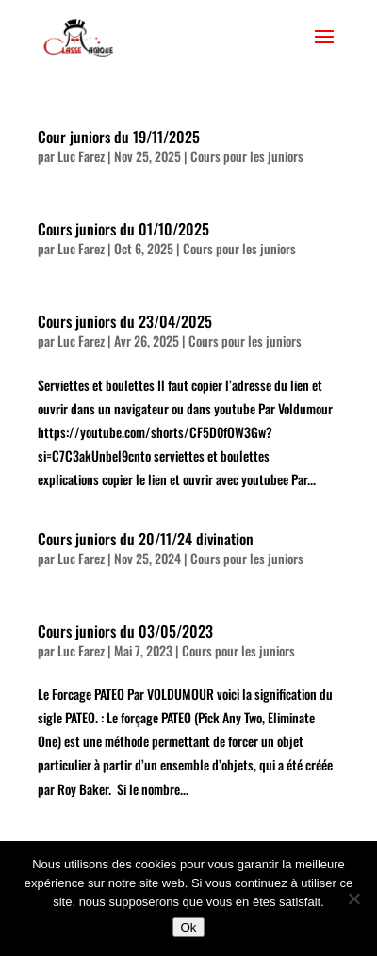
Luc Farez (81, 156)
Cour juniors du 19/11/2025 (119, 136)
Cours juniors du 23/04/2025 (125, 321)
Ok (188, 927)
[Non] (353, 898)
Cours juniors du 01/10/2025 (123, 229)
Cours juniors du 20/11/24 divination (146, 538)
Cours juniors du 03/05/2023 (125, 631)
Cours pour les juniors (246, 156)
